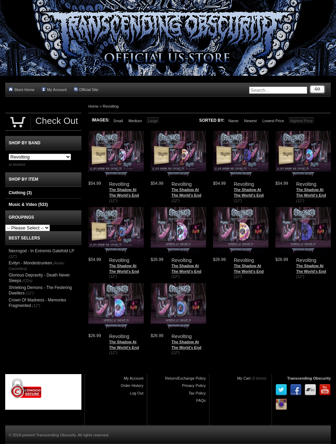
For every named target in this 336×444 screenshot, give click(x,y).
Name (233, 121)
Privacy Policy (194, 385)
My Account (54, 89)
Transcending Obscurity (309, 378)
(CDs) (28, 281)
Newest (250, 121)
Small (118, 121)
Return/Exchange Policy (185, 378)
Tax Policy (197, 393)
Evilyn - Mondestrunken (30, 263)
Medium (135, 121)
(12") (113, 201)
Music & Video (28, 204)
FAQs (201, 400)
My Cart (244, 378)
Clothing (20, 192)
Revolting (111, 106)
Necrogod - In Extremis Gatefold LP (41, 250)
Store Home (22, 89)
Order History (132, 385)
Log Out (136, 393)
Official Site (86, 89)
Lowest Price (273, 121)
